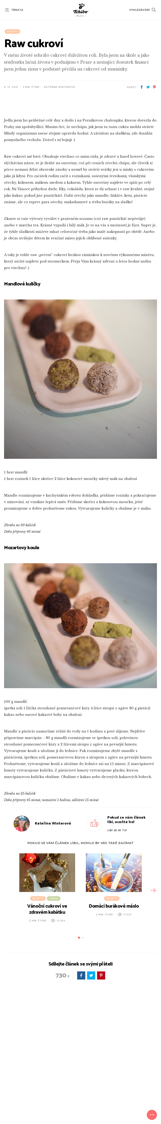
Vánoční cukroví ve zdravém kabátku (47, 999)
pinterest (154, 87)
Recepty (12, 31)
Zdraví (53, 987)
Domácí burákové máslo (114, 996)
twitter (148, 87)
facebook (141, 87)
